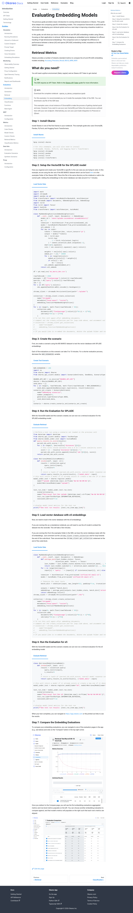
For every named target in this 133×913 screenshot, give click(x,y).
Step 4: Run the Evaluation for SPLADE (120, 28)
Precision (55, 61)
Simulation (6, 30)
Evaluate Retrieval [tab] (40, 425)
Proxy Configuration (10, 71)
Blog (71, 3)
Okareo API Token (72, 83)
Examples (64, 3)
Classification (8, 102)
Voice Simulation (9, 54)
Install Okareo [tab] (39, 135)
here (57, 101)
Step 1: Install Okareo (118, 16)
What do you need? (116, 13)
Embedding (8, 98)
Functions (7, 105)
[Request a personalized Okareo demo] (120, 62)
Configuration (8, 119)
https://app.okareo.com (74, 714)
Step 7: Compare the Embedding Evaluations (119, 43)
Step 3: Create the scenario (120, 24)
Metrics (5, 122)
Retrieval (7, 95)
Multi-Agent (8, 109)
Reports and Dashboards (12, 81)
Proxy (5, 160)
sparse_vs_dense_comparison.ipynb (72, 93)
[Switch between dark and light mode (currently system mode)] (129, 3)
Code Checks (8, 129)
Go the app (53, 894)
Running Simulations (11, 37)
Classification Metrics (11, 143)
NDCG (67, 61)
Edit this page (38, 869)
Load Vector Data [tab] (40, 184)
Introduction (7, 8)
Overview (6, 12)
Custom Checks (9, 136)
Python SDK (54, 901)
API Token (6, 16)
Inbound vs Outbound (11, 40)
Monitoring (6, 61)
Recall (62, 61)
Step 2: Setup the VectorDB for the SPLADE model (121, 20)
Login (104, 3)
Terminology (7, 22)
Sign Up (111, 3)
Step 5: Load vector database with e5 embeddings (120, 33)
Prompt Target (9, 47)
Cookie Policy (92, 904)
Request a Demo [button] (120, 73)
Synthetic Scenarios (10, 157)
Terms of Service (93, 901)
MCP (4, 112)
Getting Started (32, 3)
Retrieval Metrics (9, 139)
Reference (54, 3)
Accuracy (48, 61)
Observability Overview (11, 64)
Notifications (8, 78)
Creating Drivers (9, 50)
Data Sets (6, 146)
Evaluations (7, 85)
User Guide (45, 3)
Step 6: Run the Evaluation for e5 (120, 38)
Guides (5, 26)
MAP (75, 61)
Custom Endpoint (10, 44)
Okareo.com (91, 894)
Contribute (15, 901)
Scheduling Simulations (12, 57)
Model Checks (9, 133)
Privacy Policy (92, 897)
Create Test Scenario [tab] (41, 360)
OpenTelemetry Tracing (11, 74)
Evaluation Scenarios (11, 153)
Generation (8, 92)
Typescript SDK (55, 904)
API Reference (16, 897)
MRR (71, 61)
